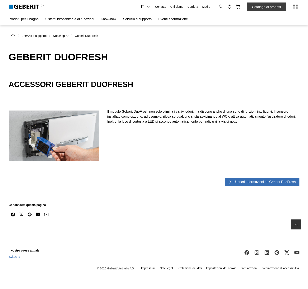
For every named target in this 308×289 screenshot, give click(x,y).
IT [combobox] (146, 6)
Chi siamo (176, 6)
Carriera (193, 6)
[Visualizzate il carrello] (238, 6)
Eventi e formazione (173, 19)
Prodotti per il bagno (24, 19)
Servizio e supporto (137, 19)
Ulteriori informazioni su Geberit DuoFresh (260, 182)
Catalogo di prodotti (266, 7)
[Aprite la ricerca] (221, 6)
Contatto (160, 6)
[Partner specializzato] (229, 6)
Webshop (60, 35)
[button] (221, 6)
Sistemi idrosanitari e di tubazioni (69, 19)
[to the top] (296, 224)
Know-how (109, 19)
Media (206, 6)
